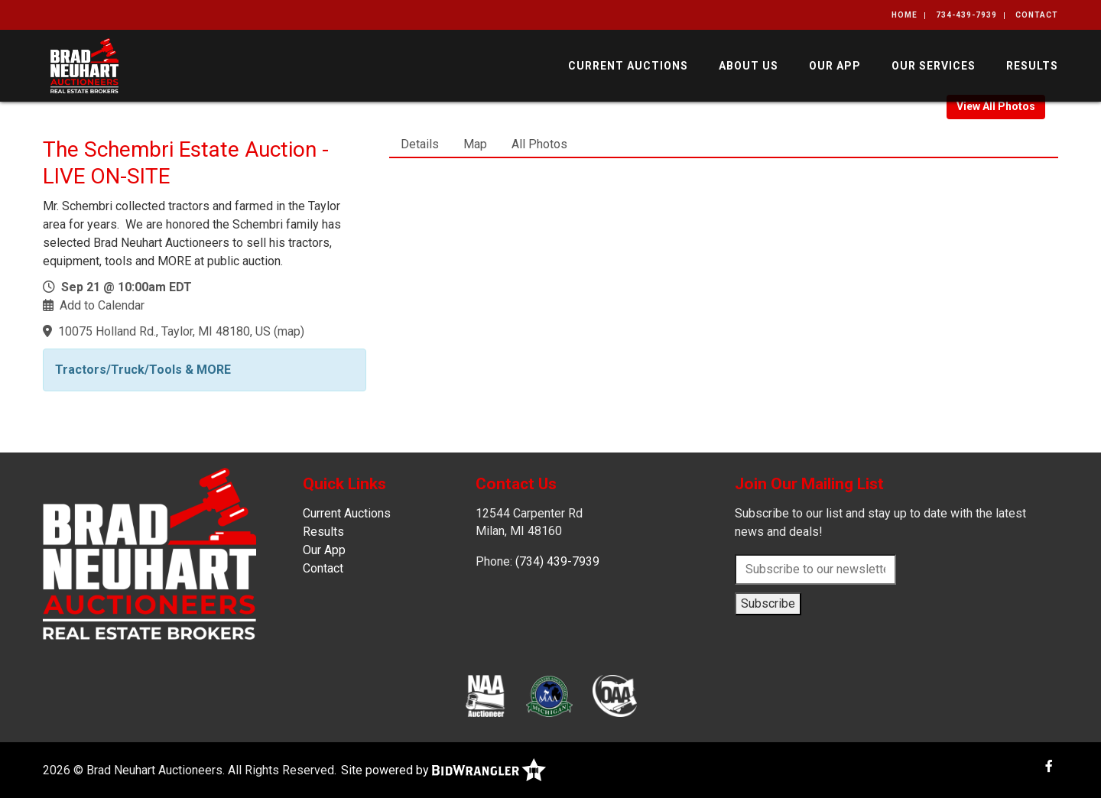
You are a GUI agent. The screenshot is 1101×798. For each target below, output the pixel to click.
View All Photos (995, 106)
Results (1032, 66)
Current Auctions (628, 66)
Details (420, 144)
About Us (748, 66)
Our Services (934, 66)
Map (475, 144)
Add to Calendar (102, 305)
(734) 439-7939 (557, 561)
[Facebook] (1049, 766)
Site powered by (443, 770)
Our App (835, 66)
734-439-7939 (966, 15)
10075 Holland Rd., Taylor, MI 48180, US (164, 331)
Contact (1036, 15)
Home (904, 15)
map (289, 331)
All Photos (539, 144)
